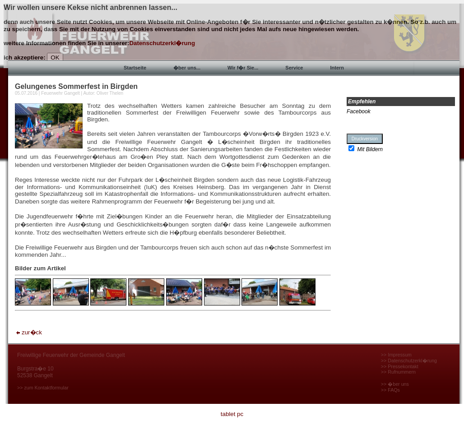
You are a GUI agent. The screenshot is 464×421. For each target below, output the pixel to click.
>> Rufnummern (398, 372)
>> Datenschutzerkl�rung (409, 360)
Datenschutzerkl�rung (162, 43)
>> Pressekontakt (399, 366)
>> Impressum (396, 354)
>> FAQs (390, 390)
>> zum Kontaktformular (43, 387)
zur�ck (28, 332)
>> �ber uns (395, 384)
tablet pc (232, 414)
